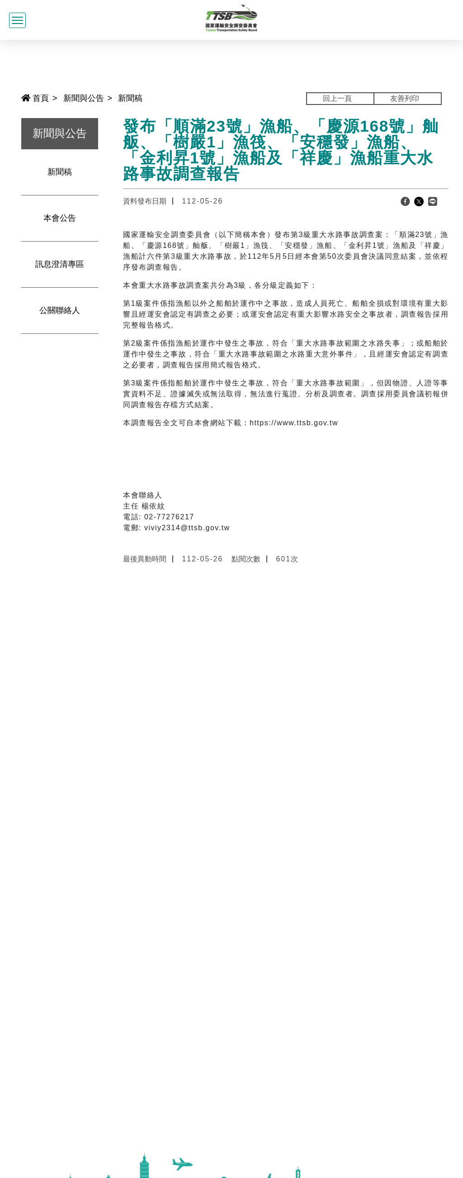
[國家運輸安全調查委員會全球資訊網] (232, 17)
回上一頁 (337, 98)
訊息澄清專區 (59, 264)
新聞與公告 (83, 98)
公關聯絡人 (59, 310)
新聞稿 (130, 98)
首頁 (35, 98)
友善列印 (404, 98)
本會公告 (59, 218)
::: (17, 97)
